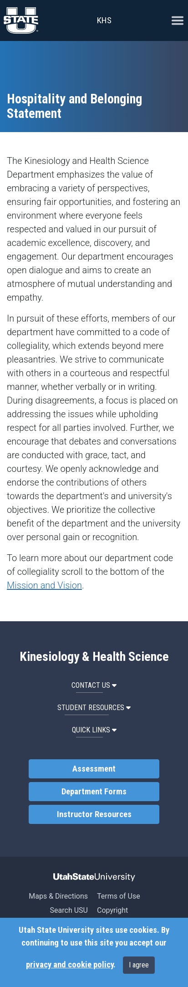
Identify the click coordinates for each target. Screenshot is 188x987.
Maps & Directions (58, 896)
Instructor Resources (94, 814)
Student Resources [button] (94, 707)
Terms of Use (118, 896)
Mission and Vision (44, 585)
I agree (139, 965)
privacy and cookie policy (69, 965)
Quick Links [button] (94, 730)
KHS (104, 20)
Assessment (94, 769)
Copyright (112, 910)
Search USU (69, 910)
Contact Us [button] (94, 685)
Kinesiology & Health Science (94, 656)
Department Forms (94, 792)
